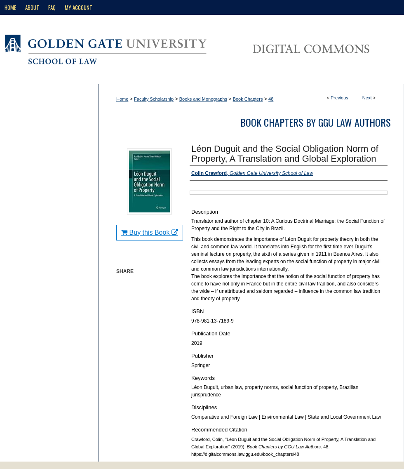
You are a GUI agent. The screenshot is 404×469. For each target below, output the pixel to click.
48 (270, 99)
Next (367, 97)
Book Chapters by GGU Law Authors (315, 122)
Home (122, 99)
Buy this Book (149, 232)
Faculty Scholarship (154, 99)
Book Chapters (248, 99)
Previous (339, 97)
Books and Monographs (203, 99)
